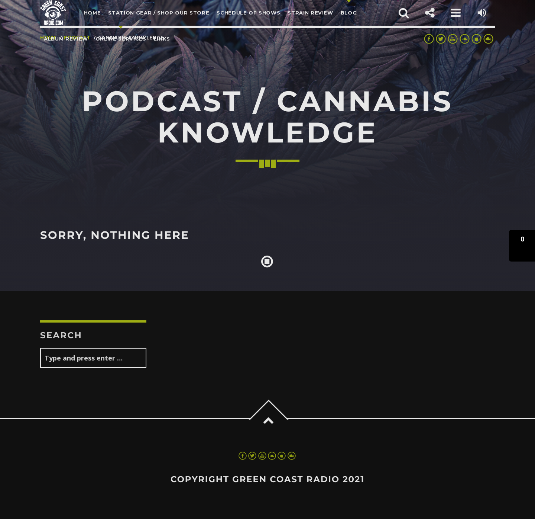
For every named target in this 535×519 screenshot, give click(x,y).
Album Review (66, 39)
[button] (522, 246)
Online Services (120, 39)
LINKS (162, 39)
